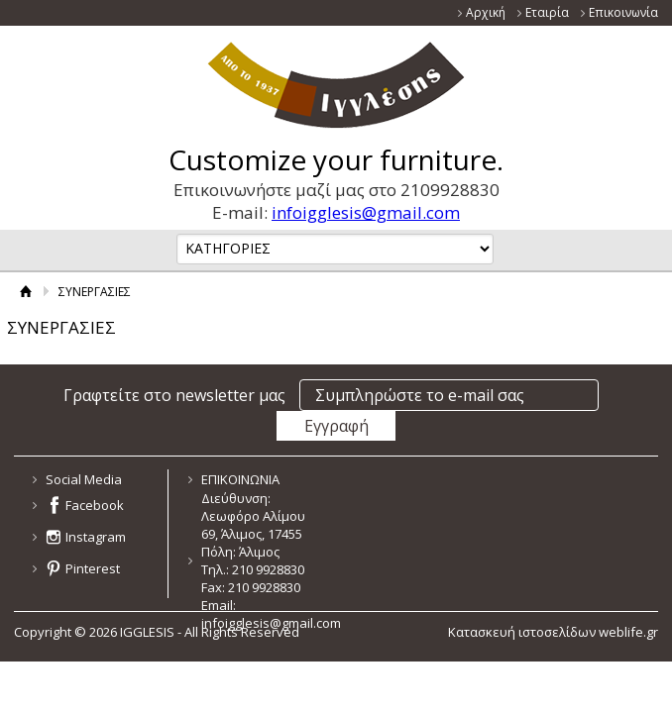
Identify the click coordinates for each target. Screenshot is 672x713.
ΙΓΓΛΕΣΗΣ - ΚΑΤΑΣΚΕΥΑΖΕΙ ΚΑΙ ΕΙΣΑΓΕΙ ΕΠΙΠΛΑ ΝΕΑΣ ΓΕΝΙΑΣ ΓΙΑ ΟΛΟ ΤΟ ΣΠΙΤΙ (336, 85)
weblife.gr (628, 632)
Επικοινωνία (623, 12)
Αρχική (485, 12)
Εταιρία (547, 12)
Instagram (95, 537)
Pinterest (92, 568)
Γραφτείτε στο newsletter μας (174, 395)
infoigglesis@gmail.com (366, 212)
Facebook (94, 505)
